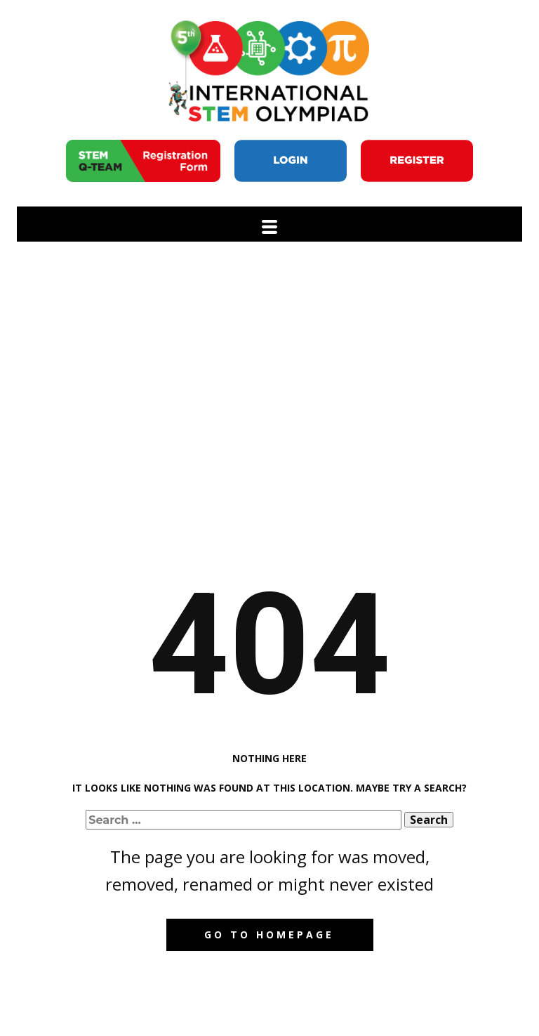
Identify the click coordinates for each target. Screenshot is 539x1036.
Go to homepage (269, 934)
